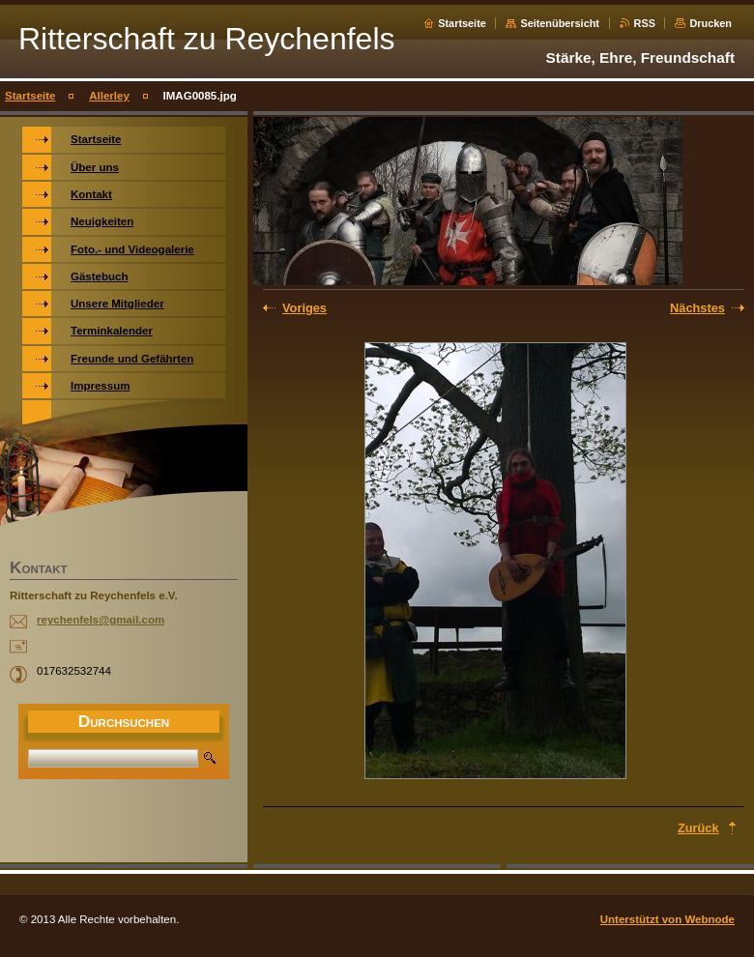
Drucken (710, 23)
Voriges (304, 308)
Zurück (698, 828)
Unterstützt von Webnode (667, 919)
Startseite (462, 23)
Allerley (109, 96)
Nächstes (697, 308)
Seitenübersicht (559, 23)
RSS (644, 23)
